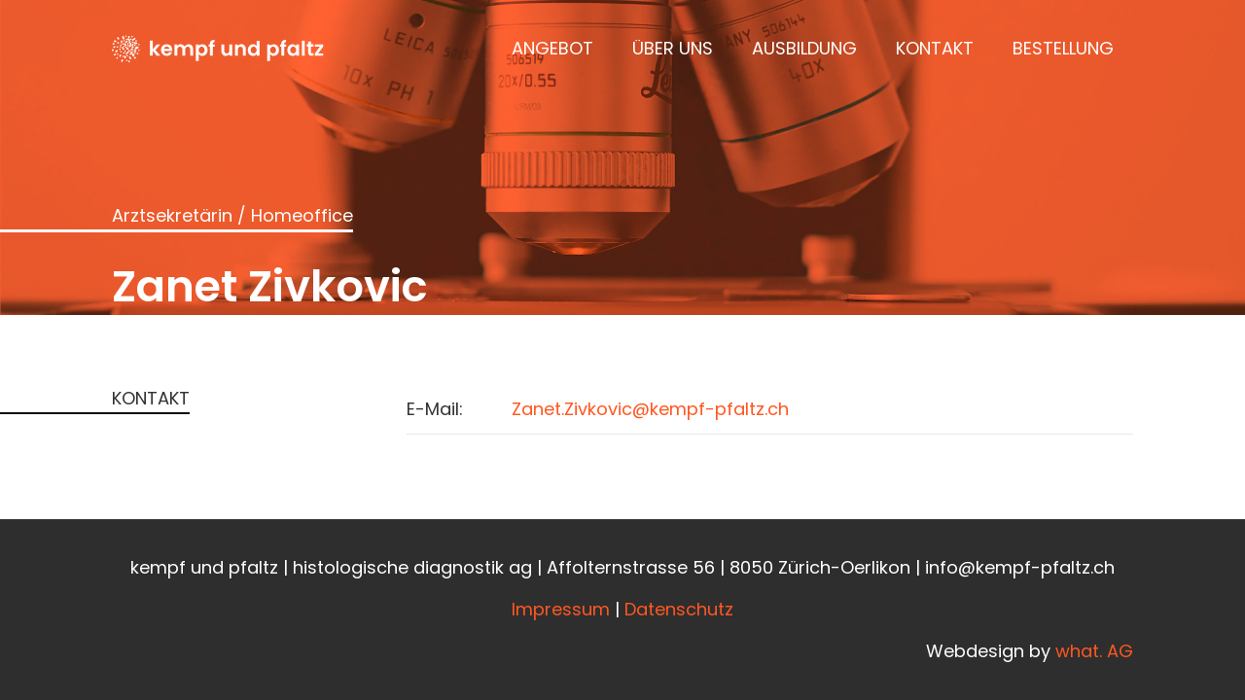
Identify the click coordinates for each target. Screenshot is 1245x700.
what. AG (1094, 651)
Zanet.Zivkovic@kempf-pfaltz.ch (650, 409)
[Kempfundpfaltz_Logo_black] (218, 48)
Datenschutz (678, 609)
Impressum (561, 609)
